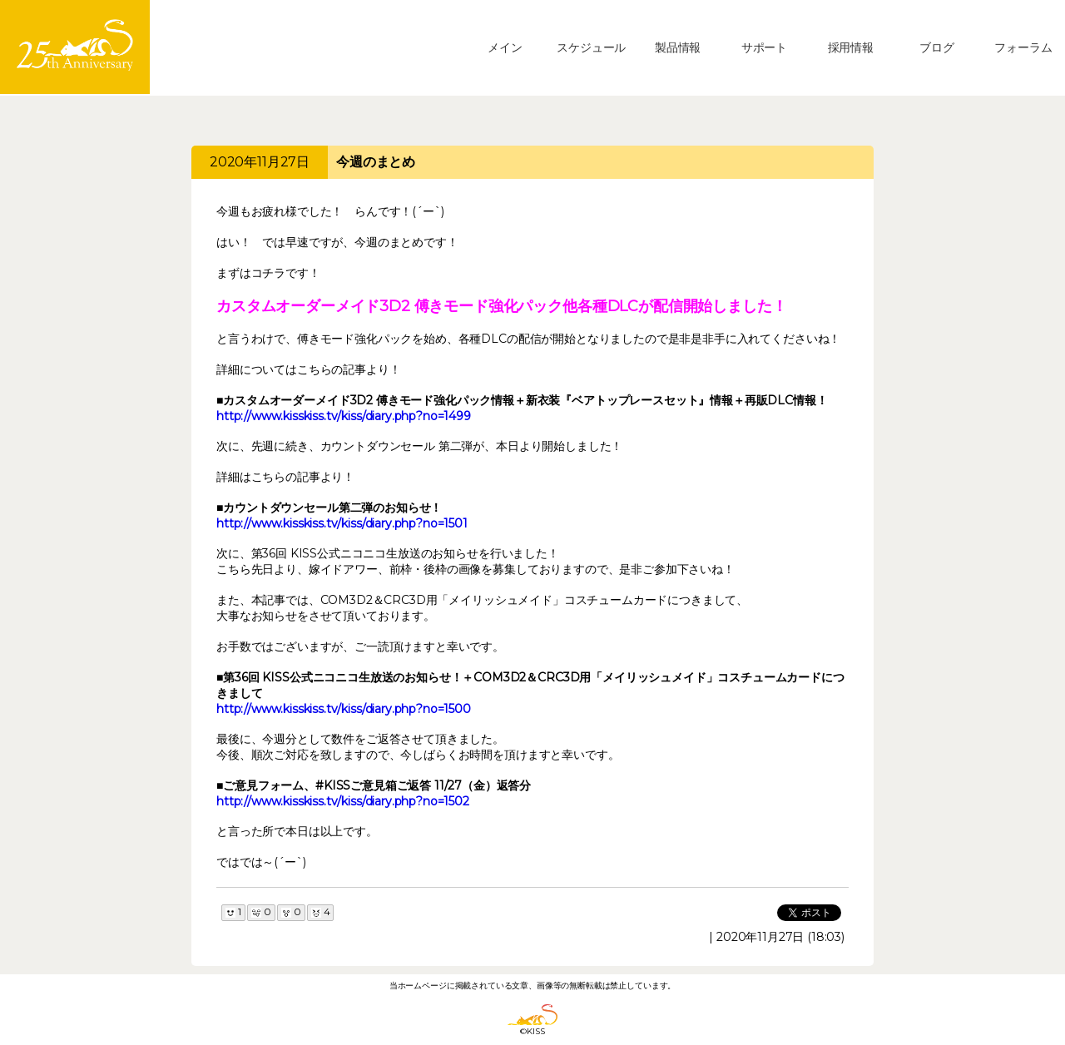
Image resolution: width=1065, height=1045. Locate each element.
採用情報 (851, 47)
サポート (764, 47)
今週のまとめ (375, 162)
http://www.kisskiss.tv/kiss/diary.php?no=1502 (342, 801)
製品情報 (678, 47)
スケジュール (591, 47)
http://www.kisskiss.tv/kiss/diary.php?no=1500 (343, 708)
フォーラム (1023, 47)
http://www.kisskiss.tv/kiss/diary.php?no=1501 (342, 523)
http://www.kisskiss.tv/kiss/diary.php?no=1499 (343, 416)
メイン (505, 47)
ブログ (936, 47)
